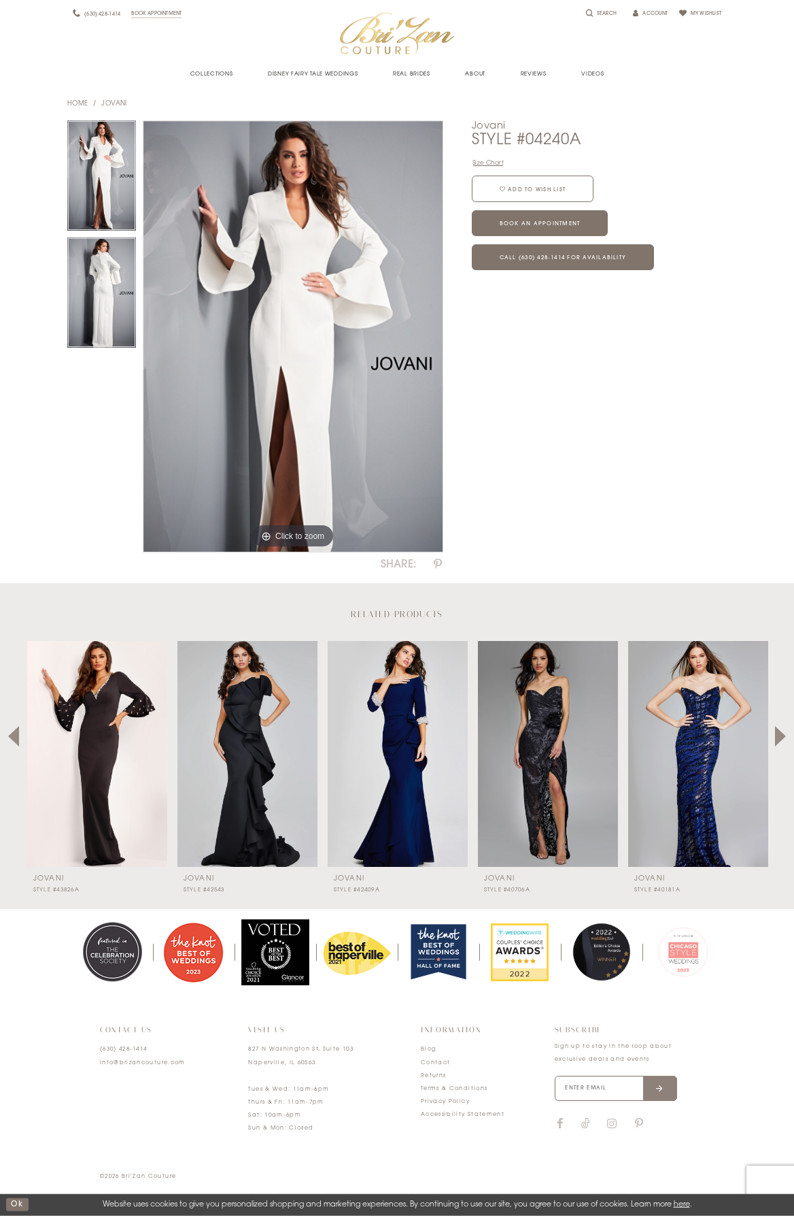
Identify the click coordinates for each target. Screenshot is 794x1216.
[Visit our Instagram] (611, 1124)
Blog (428, 1049)
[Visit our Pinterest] (639, 1124)
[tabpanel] (101, 178)
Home (77, 104)
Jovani (114, 104)
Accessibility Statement (462, 1114)
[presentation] (97, 754)
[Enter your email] (616, 1089)
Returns (433, 1076)
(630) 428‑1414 (124, 1049)
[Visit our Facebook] (560, 1124)
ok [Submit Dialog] (17, 1205)
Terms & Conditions (454, 1088)
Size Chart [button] (488, 163)
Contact (435, 1063)
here (682, 1205)
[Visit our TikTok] (585, 1124)
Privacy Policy (445, 1101)
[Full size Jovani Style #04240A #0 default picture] (293, 337)
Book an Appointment (540, 224)
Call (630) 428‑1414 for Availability (563, 258)
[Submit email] (659, 1089)
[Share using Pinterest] (437, 565)
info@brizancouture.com (143, 1063)
